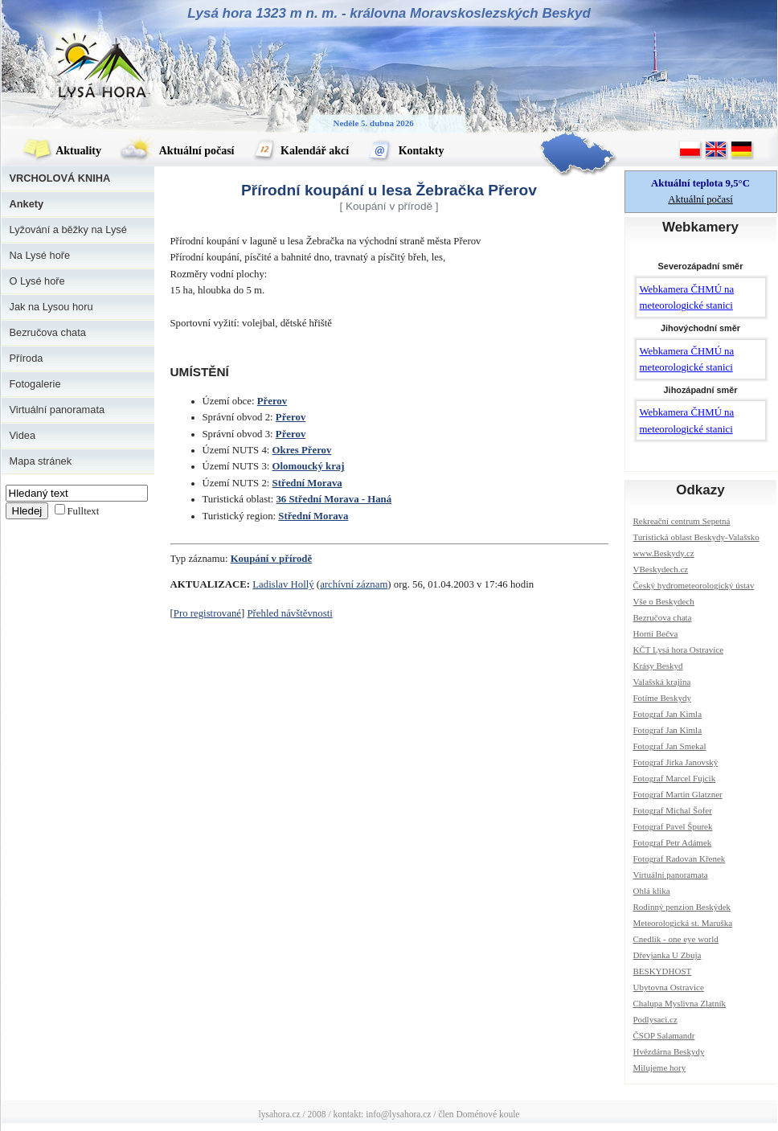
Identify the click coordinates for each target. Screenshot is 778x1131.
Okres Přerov (302, 450)
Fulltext (84, 511)
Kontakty (405, 151)
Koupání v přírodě (271, 558)
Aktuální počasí (177, 151)
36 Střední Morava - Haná (333, 499)
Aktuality (62, 151)
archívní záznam (353, 584)
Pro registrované (207, 613)
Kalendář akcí (301, 151)
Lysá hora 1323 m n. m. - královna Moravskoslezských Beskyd (389, 13)
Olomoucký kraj (308, 466)
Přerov (272, 401)
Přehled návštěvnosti (289, 613)
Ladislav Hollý (282, 584)
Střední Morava (307, 483)
